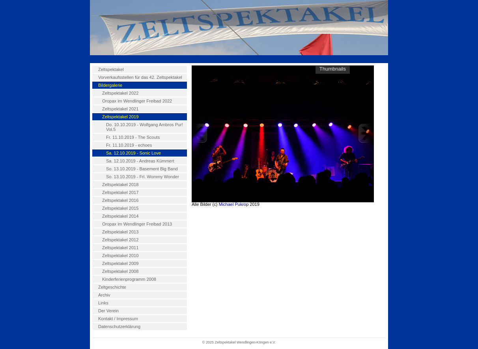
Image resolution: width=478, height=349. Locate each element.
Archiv (104, 295)
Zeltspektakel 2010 (120, 255)
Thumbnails (332, 69)
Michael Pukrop (233, 204)
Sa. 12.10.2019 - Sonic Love (133, 153)
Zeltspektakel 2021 (120, 108)
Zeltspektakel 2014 (120, 216)
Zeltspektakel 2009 (120, 263)
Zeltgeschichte (112, 287)
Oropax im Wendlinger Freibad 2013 (137, 224)
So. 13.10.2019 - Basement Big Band (142, 168)
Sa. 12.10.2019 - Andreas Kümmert (140, 161)
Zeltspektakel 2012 (120, 239)
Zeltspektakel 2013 (120, 232)
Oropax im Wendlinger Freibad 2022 (137, 101)
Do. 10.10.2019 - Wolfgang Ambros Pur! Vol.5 (144, 127)
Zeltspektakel (111, 69)
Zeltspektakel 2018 (120, 184)
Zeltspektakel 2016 (120, 200)
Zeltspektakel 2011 (120, 247)
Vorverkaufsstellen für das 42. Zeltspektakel (140, 77)
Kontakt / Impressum (118, 318)
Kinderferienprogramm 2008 (129, 279)
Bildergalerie (110, 85)
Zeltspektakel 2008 (120, 271)
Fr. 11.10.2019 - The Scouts (133, 137)
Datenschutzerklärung (119, 326)
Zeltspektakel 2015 (120, 208)
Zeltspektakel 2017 (120, 192)
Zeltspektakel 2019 (120, 116)
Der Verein (108, 310)
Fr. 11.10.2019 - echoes (129, 145)
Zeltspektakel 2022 (120, 93)
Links (103, 302)
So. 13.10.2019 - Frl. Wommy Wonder (142, 176)
